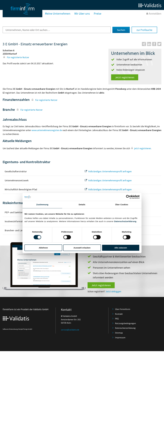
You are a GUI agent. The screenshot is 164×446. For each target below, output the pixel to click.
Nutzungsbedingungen (125, 323)
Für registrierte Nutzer (16, 57)
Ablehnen (43, 248)
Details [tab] (82, 204)
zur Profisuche (144, 30)
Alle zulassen (120, 248)
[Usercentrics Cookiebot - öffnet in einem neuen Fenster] (128, 197)
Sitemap (119, 332)
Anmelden (155, 13)
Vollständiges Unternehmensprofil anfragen (108, 171)
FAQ (117, 318)
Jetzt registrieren (124, 77)
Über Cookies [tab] (121, 204)
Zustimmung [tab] (42, 204)
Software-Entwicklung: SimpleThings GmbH (17, 329)
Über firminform (122, 309)
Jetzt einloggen (113, 291)
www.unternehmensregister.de (46, 130)
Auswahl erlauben (82, 248)
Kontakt (119, 314)
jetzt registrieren (141, 148)
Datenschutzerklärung (125, 221)
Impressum (120, 337)
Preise (97, 13)
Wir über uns (82, 13)
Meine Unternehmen (57, 13)
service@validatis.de (70, 329)
